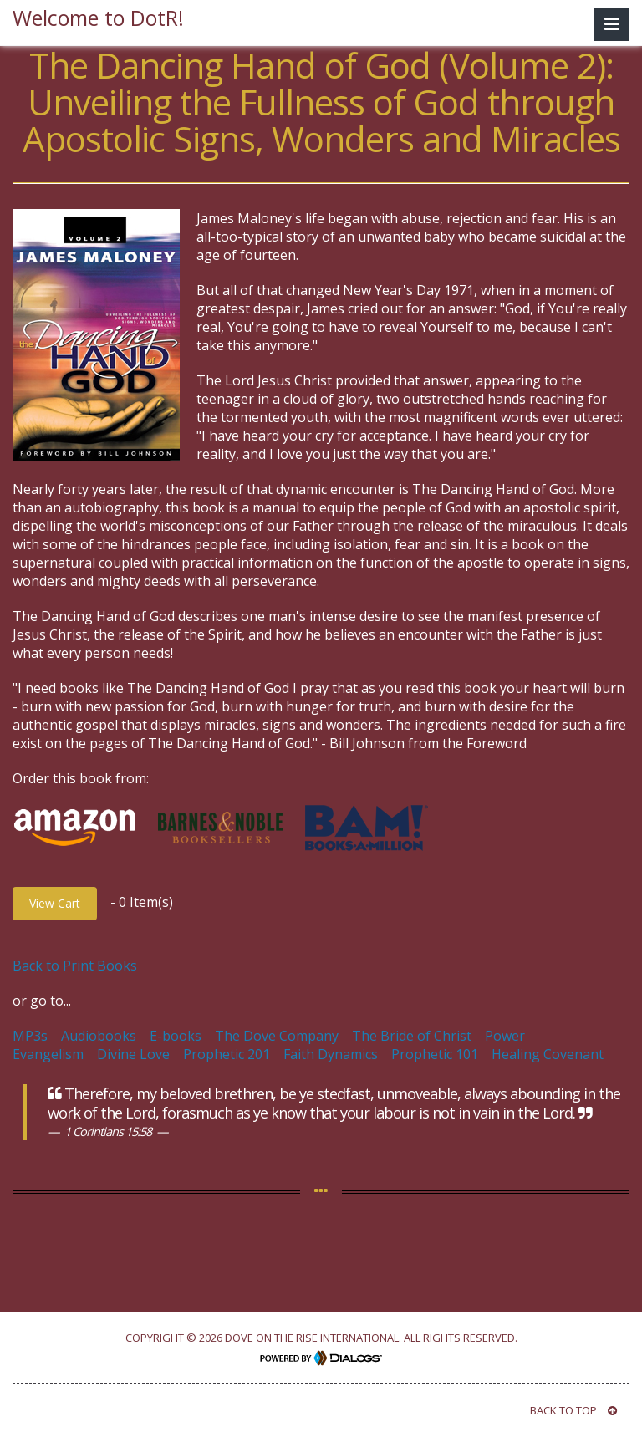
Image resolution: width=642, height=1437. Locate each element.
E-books (175, 1036)
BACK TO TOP (573, 1410)
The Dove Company (277, 1036)
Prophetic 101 (434, 1054)
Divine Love (133, 1054)
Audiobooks (98, 1036)
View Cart (54, 903)
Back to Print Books (75, 965)
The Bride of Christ (411, 1036)
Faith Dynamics (330, 1054)
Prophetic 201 (226, 1054)
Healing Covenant (548, 1054)
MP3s (30, 1036)
